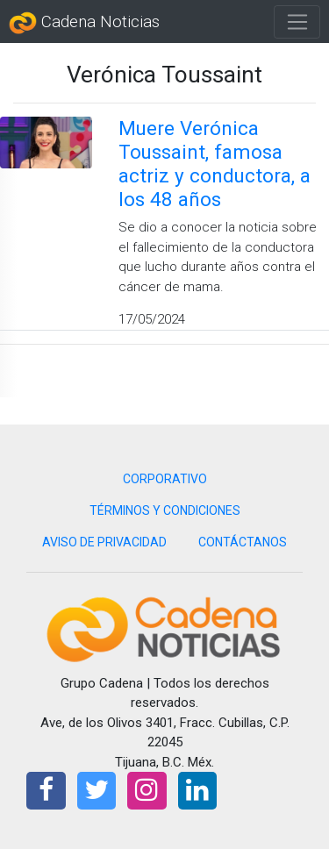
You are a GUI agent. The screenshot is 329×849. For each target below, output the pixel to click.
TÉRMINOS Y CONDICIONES (164, 510)
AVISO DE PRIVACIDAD (104, 542)
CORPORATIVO (165, 479)
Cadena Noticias (84, 23)
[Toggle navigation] (297, 22)
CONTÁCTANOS (242, 542)
